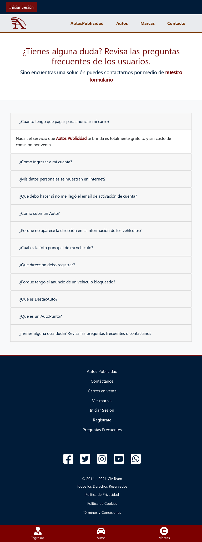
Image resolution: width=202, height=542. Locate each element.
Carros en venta (102, 390)
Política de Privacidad (102, 494)
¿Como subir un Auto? (39, 213)
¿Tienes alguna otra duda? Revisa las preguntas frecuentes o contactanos (85, 333)
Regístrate (102, 419)
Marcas (147, 23)
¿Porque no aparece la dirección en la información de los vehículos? (80, 230)
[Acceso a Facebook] (68, 459)
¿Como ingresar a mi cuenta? (45, 161)
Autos (122, 23)
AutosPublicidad (87, 23)
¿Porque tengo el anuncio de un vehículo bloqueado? (67, 281)
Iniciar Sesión (21, 7)
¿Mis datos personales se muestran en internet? (62, 179)
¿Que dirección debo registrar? (47, 264)
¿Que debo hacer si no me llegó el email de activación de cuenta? (78, 196)
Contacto (176, 23)
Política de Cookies (102, 503)
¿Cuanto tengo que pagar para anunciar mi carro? (64, 121)
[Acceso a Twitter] (85, 459)
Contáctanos (102, 381)
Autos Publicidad (102, 371)
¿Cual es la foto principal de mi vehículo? (56, 247)
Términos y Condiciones (102, 512)
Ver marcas (102, 400)
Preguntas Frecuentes (102, 429)
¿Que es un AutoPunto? (40, 316)
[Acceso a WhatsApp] (135, 459)
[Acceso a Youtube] (119, 459)
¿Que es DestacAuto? (38, 299)
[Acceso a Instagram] (102, 459)
